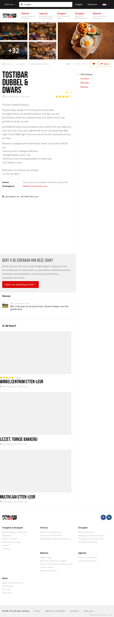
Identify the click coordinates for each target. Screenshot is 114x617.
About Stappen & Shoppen (14, 532)
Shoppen (83, 527)
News (5, 578)
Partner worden (9, 538)
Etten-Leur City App (11, 542)
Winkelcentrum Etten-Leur (35, 186)
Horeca (44, 527)
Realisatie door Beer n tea (101, 615)
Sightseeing (46, 557)
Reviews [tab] (84, 82)
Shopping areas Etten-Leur (91, 538)
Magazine (6, 535)
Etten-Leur (10, 4)
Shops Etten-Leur (86, 532)
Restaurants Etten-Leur (51, 532)
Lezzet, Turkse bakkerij (18, 439)
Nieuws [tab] (84, 86)
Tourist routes (47, 567)
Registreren (92, 4)
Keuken (5, 182)
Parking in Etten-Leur (88, 542)
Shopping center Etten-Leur (91, 535)
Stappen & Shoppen (12, 527)
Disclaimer (74, 611)
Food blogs (7, 586)
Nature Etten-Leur (48, 570)
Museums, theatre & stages (53, 560)
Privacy (37, 611)
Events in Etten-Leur (87, 557)
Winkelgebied (8, 186)
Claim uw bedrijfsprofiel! (20, 284)
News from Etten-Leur (12, 582)
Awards (5, 545)
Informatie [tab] (86, 74)
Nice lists (6, 589)
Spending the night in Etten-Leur (55, 538)
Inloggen (79, 4)
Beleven (44, 552)
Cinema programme (87, 560)
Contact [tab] (84, 78)
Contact (6, 548)
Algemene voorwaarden (55, 611)
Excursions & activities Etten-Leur (56, 564)
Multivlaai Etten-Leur (17, 496)
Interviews (7, 592)
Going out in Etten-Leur (51, 535)
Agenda (82, 552)
